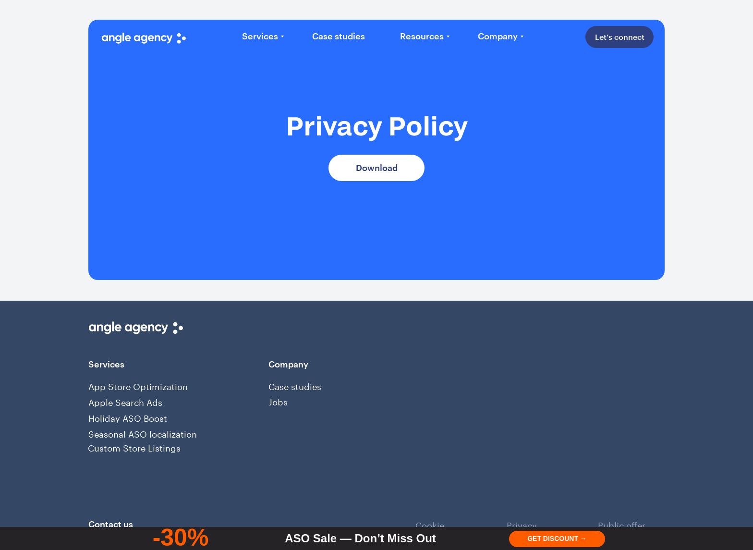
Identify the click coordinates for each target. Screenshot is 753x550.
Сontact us (110, 524)
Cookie (429, 524)
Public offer (621, 524)
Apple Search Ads (125, 401)
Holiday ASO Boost (127, 417)
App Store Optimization (138, 385)
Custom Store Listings (134, 446)
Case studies (294, 385)
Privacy (522, 524)
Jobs (278, 400)
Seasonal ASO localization (142, 433)
